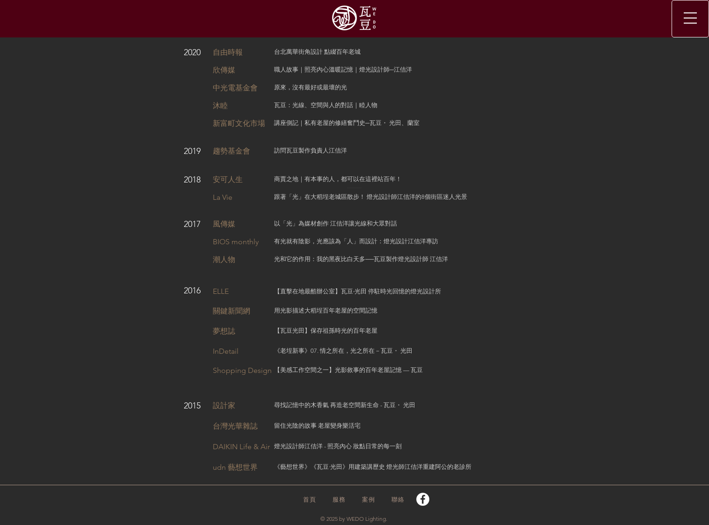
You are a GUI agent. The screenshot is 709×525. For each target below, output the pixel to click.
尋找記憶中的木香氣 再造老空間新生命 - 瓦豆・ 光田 (344, 404)
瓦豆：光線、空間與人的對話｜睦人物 (325, 105)
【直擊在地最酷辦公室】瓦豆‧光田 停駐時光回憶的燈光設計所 (357, 291)
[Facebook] (422, 499)
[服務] (339, 499)
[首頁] (310, 499)
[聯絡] (398, 499)
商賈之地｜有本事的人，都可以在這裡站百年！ (338, 178)
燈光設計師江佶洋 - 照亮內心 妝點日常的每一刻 (338, 446)
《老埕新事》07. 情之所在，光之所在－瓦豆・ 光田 (343, 350)
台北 (280, 51)
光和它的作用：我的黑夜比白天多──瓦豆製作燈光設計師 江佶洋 (361, 258)
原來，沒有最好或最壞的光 (310, 87)
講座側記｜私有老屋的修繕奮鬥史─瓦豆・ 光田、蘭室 (347, 122)
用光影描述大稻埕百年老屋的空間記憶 (325, 310)
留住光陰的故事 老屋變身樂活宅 (317, 425)
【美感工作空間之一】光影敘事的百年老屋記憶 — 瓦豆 (348, 369)
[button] (690, 18)
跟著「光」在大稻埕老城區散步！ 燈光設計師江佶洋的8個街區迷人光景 (370, 196)
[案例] (369, 499)
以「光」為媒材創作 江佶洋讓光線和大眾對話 (335, 223)
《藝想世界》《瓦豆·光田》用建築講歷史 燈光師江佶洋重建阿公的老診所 (372, 466)
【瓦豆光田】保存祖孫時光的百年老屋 (325, 330)
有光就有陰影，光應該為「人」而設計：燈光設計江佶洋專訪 (356, 241)
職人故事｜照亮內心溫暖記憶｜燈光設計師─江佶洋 (343, 69)
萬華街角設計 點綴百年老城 (323, 51)
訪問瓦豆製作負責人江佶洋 (310, 150)
